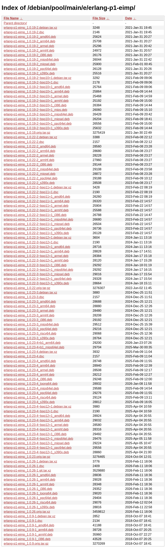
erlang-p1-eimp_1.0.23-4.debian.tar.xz (30, 351)
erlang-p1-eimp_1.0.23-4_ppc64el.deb (30, 393)
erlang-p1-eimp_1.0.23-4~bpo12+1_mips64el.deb (38, 438)
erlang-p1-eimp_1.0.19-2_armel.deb (29, 46)
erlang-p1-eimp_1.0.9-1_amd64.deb (29, 525)
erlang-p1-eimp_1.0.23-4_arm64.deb (29, 365)
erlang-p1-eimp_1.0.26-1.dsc (24, 466)
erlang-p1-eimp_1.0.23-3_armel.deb (29, 310)
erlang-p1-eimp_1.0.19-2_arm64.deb (29, 41)
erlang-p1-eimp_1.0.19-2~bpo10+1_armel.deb (36, 96)
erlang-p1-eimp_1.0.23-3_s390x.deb (29, 338)
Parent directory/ (15, 23)
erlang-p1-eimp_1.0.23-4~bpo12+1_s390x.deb (36, 452)
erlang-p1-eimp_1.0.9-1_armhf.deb (28, 534)
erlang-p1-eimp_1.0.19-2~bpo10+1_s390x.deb (36, 128)
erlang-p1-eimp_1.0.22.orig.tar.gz (27, 288)
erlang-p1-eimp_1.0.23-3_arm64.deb (29, 306)
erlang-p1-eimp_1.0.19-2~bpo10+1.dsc (31, 82)
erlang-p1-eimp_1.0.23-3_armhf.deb (29, 315)
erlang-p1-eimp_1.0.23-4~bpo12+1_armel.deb (36, 425)
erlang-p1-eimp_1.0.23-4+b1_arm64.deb (32, 342)
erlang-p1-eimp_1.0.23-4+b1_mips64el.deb (34, 347)
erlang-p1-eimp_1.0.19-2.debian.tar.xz (30, 27)
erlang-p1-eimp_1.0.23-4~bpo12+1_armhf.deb (36, 429)
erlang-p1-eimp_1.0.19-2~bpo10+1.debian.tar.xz (37, 78)
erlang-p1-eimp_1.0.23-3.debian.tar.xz (30, 292)
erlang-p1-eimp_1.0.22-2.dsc (24, 142)
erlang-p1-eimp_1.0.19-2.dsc (24, 32)
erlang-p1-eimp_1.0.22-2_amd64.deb (30, 146)
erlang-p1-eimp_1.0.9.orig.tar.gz (26, 543)
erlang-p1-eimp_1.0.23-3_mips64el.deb (31, 324)
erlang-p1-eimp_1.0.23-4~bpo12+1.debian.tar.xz (37, 406)
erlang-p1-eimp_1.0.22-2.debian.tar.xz (30, 137)
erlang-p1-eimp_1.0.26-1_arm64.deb (29, 479)
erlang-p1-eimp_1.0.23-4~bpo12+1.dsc (31, 411)
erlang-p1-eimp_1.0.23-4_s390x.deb (29, 402)
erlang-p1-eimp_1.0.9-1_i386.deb (27, 539)
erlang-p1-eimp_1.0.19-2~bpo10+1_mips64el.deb (38, 114)
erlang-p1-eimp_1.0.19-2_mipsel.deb (29, 64)
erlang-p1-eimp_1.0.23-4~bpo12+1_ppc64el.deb (37, 447)
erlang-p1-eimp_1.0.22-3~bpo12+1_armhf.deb (36, 260)
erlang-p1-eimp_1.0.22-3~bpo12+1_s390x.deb (36, 283)
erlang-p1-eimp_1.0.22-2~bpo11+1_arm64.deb (36, 201)
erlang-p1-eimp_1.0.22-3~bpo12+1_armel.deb (36, 256)
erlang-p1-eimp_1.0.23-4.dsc (24, 356)
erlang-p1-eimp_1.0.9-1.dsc (23, 520)
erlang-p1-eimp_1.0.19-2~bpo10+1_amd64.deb (37, 87)
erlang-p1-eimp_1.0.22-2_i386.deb (28, 164)
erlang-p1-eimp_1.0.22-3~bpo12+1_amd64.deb (37, 247)
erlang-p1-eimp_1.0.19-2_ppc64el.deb (30, 68)
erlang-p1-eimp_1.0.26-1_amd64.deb (30, 475)
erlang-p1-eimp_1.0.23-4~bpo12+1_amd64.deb (37, 415)
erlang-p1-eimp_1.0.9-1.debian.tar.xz (29, 516)
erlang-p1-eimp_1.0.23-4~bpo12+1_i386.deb (35, 434)
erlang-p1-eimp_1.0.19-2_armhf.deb (29, 50)
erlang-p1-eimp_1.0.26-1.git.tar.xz (27, 470)
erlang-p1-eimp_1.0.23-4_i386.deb (28, 379)
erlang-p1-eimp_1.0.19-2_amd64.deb (30, 36)
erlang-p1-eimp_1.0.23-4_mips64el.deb (31, 388)
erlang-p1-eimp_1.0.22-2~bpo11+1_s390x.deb (36, 233)
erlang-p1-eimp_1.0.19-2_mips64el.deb (31, 59)
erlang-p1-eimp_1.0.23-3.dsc (24, 297)
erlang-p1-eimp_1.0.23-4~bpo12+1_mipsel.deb (37, 443)
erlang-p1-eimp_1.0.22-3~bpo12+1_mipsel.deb (37, 274)
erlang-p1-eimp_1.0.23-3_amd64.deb (30, 301)
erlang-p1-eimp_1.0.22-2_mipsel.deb (29, 173)
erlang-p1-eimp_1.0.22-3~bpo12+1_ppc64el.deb (37, 278)
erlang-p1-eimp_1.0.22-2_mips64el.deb (31, 169)
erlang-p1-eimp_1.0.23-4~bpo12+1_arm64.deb (36, 420)
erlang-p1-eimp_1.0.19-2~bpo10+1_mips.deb (35, 109)
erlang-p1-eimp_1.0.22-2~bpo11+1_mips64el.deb (38, 219)
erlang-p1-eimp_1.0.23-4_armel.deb (29, 370)
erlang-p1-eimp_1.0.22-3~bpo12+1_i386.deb (35, 265)
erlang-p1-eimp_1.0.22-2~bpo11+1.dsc (31, 192)
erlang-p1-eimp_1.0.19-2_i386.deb (28, 55)
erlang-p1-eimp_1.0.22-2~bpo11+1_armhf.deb (36, 210)
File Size (99, 18)
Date (128, 18)
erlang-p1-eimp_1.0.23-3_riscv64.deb (30, 333)
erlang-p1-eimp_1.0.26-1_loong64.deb (30, 493)
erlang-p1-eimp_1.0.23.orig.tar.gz (27, 456)
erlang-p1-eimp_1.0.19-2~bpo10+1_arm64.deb (36, 91)
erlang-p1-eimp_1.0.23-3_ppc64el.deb (30, 329)
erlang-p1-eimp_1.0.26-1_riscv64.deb (30, 502)
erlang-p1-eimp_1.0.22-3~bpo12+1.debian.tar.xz (37, 237)
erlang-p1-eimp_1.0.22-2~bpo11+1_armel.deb (36, 205)
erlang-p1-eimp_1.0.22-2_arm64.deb (29, 151)
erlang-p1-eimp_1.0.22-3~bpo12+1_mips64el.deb (38, 269)
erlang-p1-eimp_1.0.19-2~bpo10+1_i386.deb (35, 105)
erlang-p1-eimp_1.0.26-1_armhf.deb (29, 484)
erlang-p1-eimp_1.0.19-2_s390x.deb (29, 73)
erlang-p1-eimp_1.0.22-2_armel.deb (29, 155)
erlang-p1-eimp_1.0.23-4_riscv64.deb (30, 397)
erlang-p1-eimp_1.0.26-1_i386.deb (28, 489)
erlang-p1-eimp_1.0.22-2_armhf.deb (29, 160)
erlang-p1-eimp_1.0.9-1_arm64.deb (28, 529)
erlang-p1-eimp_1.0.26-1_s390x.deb (29, 507)
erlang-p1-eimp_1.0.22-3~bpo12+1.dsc (31, 242)
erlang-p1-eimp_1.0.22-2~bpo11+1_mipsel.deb (37, 224)
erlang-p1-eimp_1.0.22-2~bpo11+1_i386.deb (35, 215)
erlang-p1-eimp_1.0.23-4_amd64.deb (30, 361)
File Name (11, 18)
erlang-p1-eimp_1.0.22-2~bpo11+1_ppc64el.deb (37, 228)
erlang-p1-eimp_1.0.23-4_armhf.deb (29, 374)
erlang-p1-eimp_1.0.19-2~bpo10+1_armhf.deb (36, 100)
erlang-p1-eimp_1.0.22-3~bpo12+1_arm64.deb (36, 251)
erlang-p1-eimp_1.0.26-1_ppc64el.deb (30, 498)
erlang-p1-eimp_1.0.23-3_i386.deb (28, 320)
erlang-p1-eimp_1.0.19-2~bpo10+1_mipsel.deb (37, 119)
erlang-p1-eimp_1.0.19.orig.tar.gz (27, 132)
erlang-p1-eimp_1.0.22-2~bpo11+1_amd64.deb (37, 196)
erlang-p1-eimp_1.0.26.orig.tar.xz (27, 511)
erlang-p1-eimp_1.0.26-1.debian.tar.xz (30, 461)
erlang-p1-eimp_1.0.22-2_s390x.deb (29, 183)
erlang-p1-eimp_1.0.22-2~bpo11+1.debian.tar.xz (37, 187)
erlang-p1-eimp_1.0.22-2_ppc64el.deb (30, 178)
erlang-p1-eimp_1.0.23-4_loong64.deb (30, 383)
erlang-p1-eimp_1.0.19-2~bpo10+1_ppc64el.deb (37, 123)
